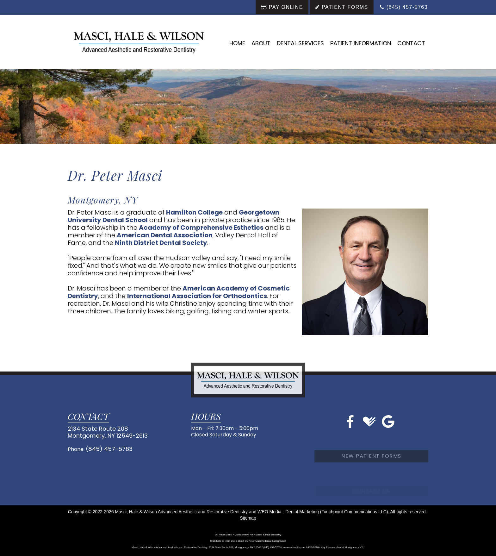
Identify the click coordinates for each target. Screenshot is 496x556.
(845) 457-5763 (106, 446)
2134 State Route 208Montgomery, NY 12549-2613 (102, 431)
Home (237, 43)
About (260, 43)
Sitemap (248, 518)
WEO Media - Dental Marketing (288, 511)
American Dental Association (165, 235)
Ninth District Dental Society (161, 242)
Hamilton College (194, 212)
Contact (411, 43)
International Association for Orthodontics (197, 295)
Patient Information (360, 43)
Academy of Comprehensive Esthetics (201, 227)
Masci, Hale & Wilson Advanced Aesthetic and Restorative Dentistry (181, 511)
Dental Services (300, 43)
